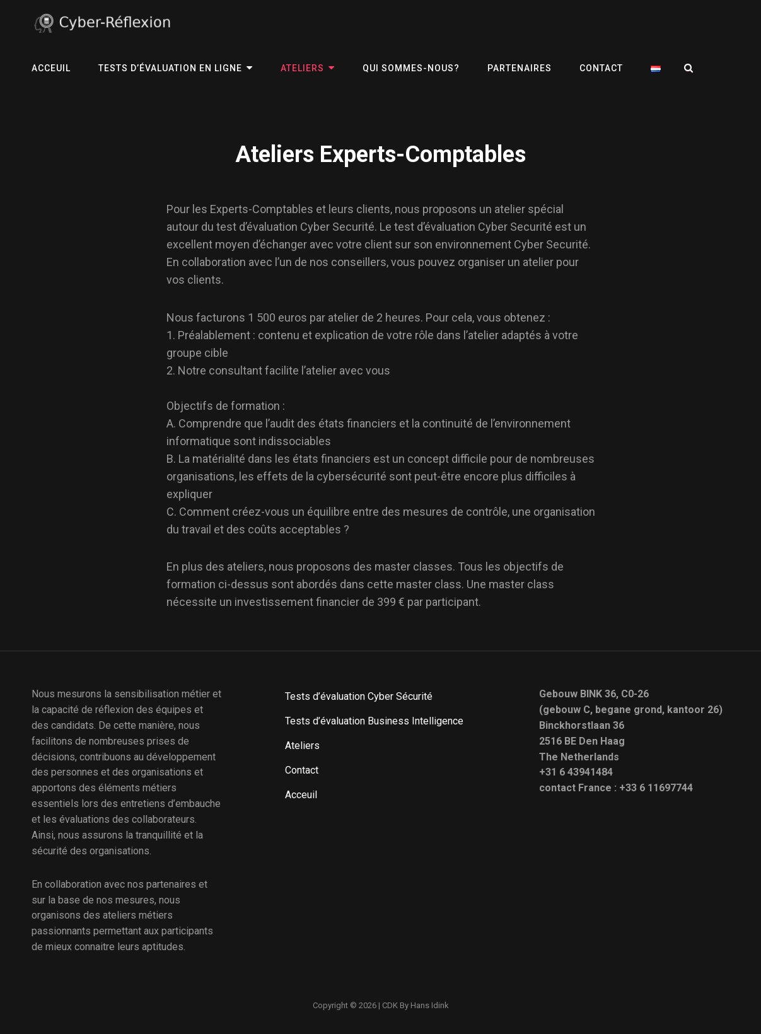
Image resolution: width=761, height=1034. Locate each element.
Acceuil (51, 68)
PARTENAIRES (519, 68)
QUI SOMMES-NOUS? (411, 68)
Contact (601, 68)
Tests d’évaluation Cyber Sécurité (359, 696)
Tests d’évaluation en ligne (170, 68)
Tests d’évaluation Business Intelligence (374, 721)
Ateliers (302, 68)
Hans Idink (429, 1005)
